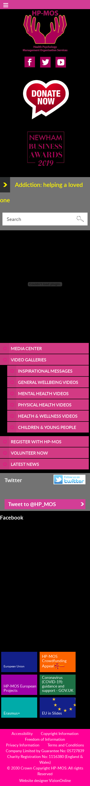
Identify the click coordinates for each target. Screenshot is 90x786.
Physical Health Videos (45, 405)
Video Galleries (28, 360)
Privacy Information (22, 745)
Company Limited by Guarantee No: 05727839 (45, 750)
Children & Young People (47, 427)
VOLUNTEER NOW (29, 453)
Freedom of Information (45, 739)
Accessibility (22, 733)
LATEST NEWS (25, 464)
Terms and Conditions (66, 745)
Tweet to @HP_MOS (32, 504)
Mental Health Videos (43, 393)
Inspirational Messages (45, 371)
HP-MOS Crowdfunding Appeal (54, 661)
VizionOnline (60, 780)
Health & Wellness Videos (48, 416)
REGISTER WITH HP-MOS (36, 442)
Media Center (26, 348)
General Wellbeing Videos (48, 382)
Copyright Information (59, 733)
